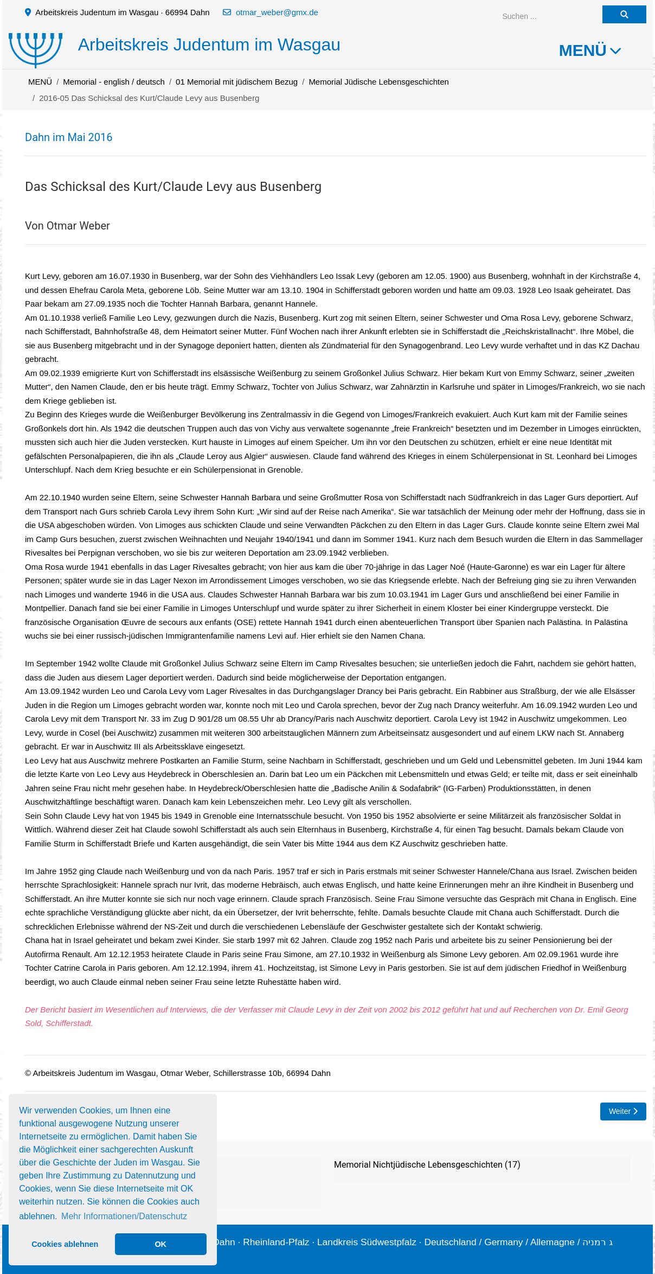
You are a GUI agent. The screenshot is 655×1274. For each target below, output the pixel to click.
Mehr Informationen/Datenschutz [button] (124, 1216)
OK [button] (160, 1244)
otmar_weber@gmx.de (277, 12)
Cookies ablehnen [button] (64, 1244)
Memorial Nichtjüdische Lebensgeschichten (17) (427, 1165)
